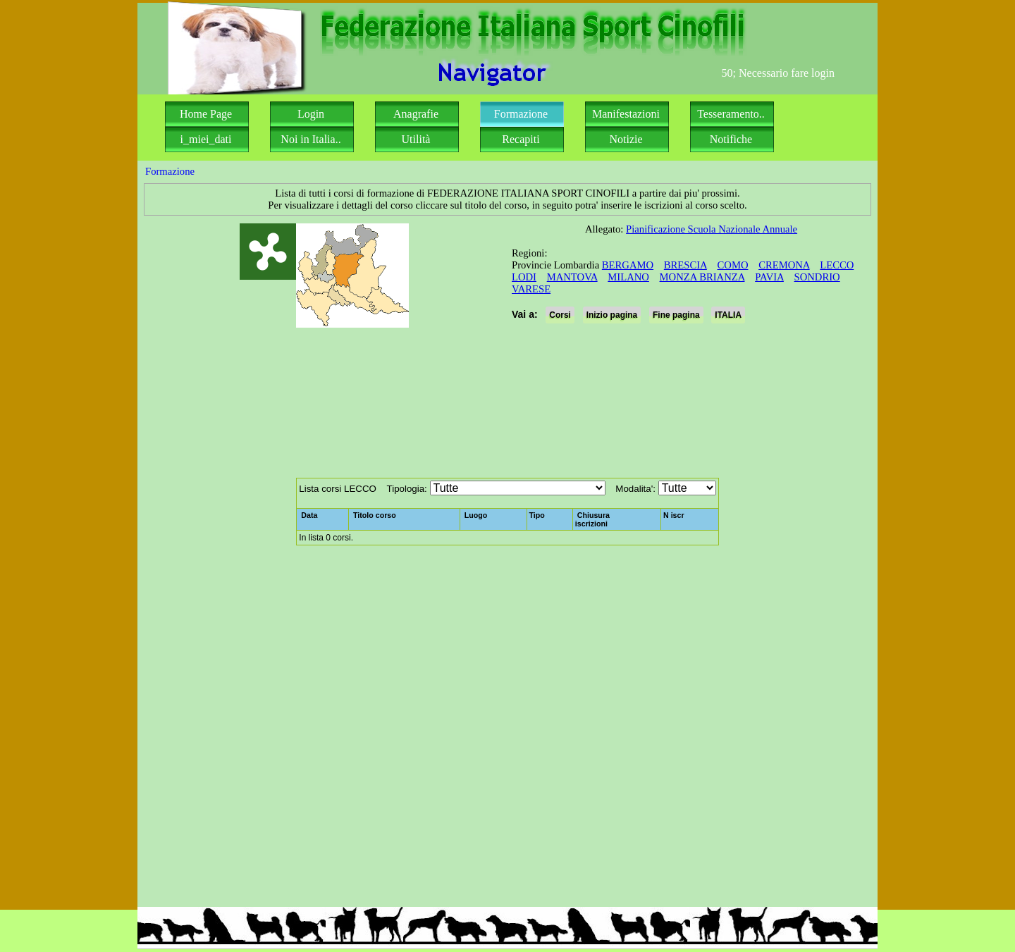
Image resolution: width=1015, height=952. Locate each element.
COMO (733, 265)
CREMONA (783, 265)
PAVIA (769, 277)
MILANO (628, 277)
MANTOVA (572, 277)
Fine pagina (676, 315)
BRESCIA (685, 265)
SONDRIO (817, 277)
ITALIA (728, 315)
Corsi (560, 315)
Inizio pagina (612, 315)
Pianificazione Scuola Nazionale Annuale (711, 229)
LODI (524, 277)
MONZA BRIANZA (702, 277)
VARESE (531, 289)
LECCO (837, 265)
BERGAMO (627, 265)
